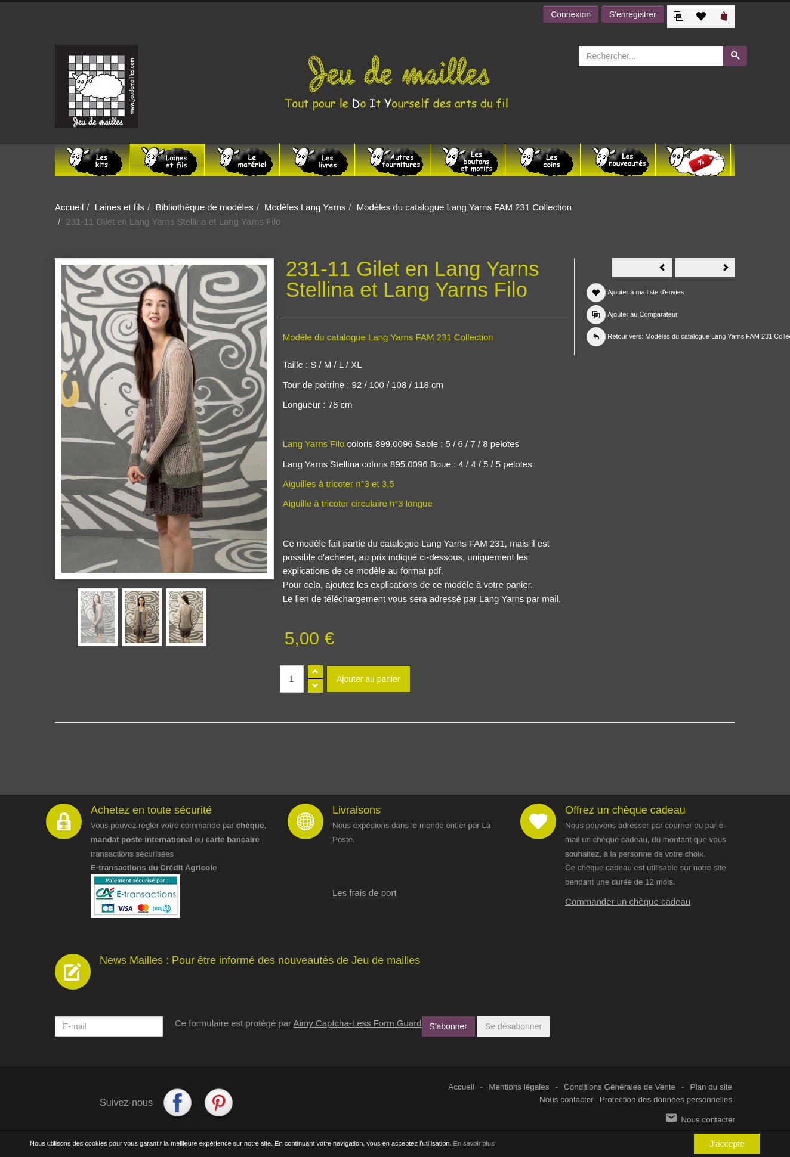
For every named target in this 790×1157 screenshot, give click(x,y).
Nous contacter (566, 1099)
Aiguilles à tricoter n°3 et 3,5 (338, 484)
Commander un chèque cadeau (627, 902)
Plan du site (711, 1086)
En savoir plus (474, 1143)
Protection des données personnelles (666, 1099)
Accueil (69, 207)
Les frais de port (364, 893)
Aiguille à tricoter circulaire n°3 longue (358, 503)
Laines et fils (119, 207)
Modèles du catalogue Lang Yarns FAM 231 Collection (464, 207)
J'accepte (727, 1144)
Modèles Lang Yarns (304, 207)
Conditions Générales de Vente (619, 1086)
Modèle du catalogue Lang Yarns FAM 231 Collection (388, 337)
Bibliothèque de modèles (204, 207)
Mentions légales (519, 1086)
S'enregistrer (632, 14)
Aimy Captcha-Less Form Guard (357, 1023)
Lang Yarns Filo (314, 444)
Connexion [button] (571, 14)
